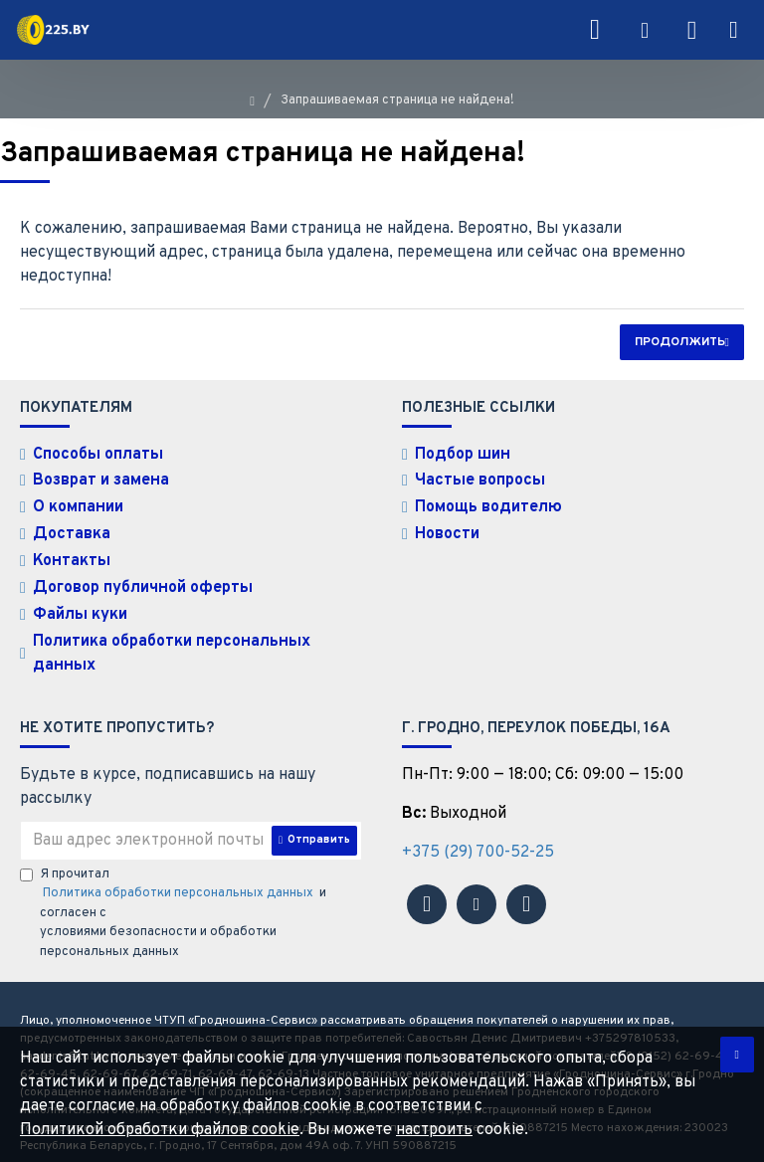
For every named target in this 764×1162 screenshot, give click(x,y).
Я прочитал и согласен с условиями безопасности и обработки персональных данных (173, 890)
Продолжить (680, 342)
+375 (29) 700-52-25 (478, 830)
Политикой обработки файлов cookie (159, 1130)
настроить (434, 1130)
